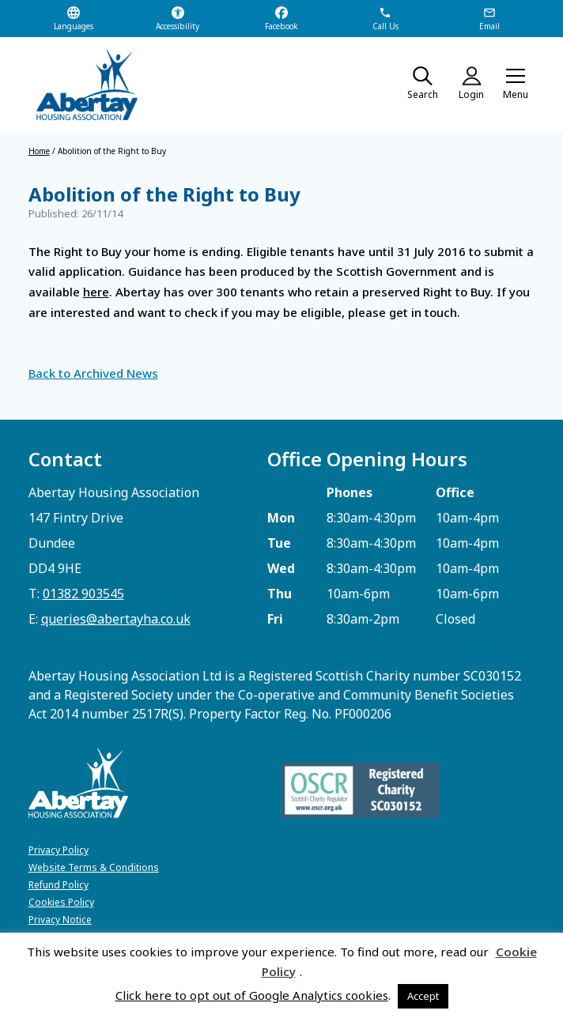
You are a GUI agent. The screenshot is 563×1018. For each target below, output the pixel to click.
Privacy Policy (58, 850)
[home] (79, 85)
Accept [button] (423, 996)
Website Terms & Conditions (93, 867)
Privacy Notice (60, 919)
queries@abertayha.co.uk (116, 619)
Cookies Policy (61, 902)
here (96, 292)
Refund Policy (58, 885)
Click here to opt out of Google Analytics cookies (251, 995)
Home (39, 150)
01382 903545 (83, 593)
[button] (516, 85)
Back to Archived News (93, 373)
